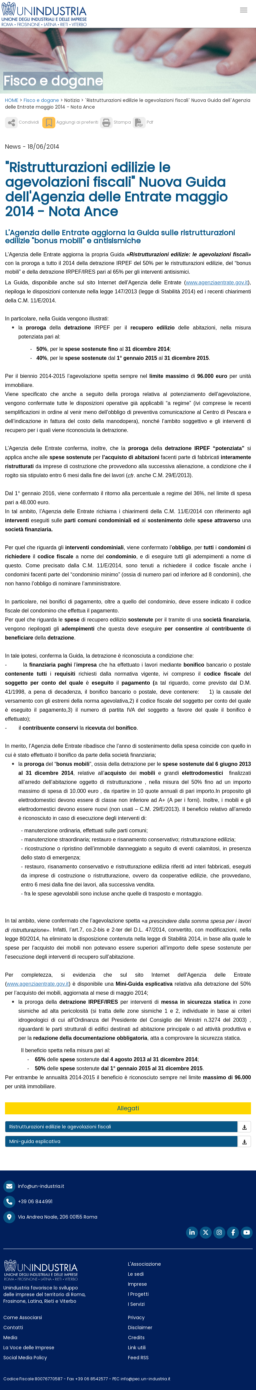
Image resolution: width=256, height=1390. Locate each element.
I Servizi (136, 1304)
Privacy (136, 1317)
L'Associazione (144, 1264)
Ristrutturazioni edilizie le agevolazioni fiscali (60, 1126)
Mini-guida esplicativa (34, 1141)
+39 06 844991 (27, 1201)
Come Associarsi (22, 1317)
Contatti (13, 1327)
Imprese (137, 1284)
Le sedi (136, 1274)
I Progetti (138, 1294)
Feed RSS (138, 1357)
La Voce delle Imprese (28, 1347)
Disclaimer (140, 1327)
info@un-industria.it (33, 1186)
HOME (11, 100)
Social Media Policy (25, 1357)
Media (10, 1337)
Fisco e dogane (41, 100)
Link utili (137, 1347)
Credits (136, 1337)
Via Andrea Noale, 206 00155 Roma (50, 1217)
